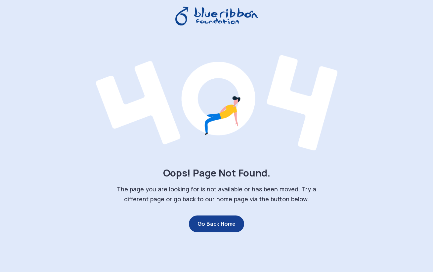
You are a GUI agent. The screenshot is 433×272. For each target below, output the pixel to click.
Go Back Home (216, 223)
